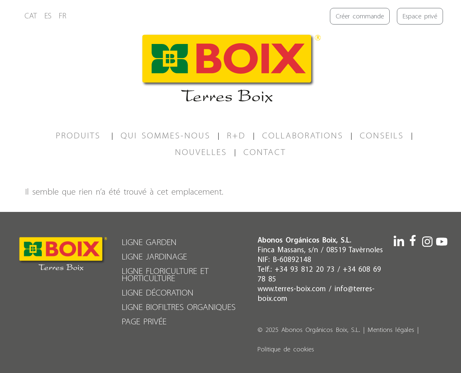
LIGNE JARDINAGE (154, 257)
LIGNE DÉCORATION (157, 293)
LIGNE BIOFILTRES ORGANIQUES (179, 307)
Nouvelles (201, 152)
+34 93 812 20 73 (305, 270)
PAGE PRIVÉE (144, 322)
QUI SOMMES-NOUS (165, 136)
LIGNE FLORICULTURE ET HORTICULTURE (165, 275)
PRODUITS (80, 136)
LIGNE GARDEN (149, 242)
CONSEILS (382, 136)
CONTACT (264, 152)
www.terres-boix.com (292, 289)
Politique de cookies (286, 349)
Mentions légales (391, 330)
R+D (236, 136)
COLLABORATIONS (302, 136)
